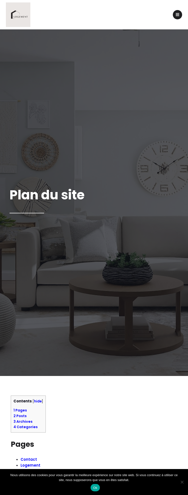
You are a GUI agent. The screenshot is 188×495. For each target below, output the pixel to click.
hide (38, 401)
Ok (95, 488)
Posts (20, 415)
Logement (30, 465)
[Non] (181, 482)
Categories (25, 426)
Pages (20, 410)
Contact (29, 459)
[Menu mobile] (177, 14)
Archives (23, 421)
